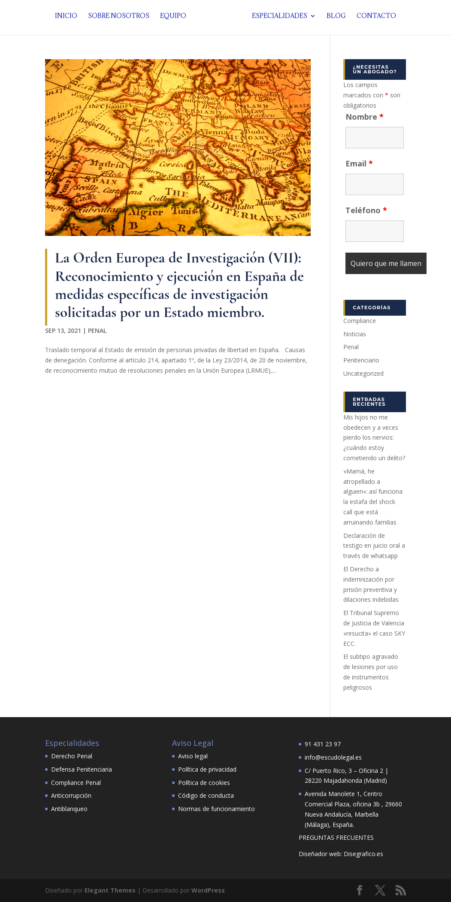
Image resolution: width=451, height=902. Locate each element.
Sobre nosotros (121, 19)
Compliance (359, 321)
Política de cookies (204, 782)
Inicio (69, 19)
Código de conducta (206, 795)
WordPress (208, 890)
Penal (97, 330)
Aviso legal (193, 756)
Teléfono (366, 210)
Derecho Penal (71, 756)
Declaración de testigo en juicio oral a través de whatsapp (374, 545)
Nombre (364, 117)
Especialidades (277, 19)
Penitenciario (361, 360)
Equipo (176, 19)
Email (359, 163)
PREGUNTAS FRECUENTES (336, 837)
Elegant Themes (110, 890)
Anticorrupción (71, 795)
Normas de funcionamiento (216, 809)
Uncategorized (363, 373)
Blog (333, 19)
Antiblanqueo (69, 809)
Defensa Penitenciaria (81, 769)
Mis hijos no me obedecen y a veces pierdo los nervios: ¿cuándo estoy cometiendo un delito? (374, 437)
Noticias (354, 334)
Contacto (373, 19)
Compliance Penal (76, 782)
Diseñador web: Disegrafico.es (341, 854)
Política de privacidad (207, 769)
